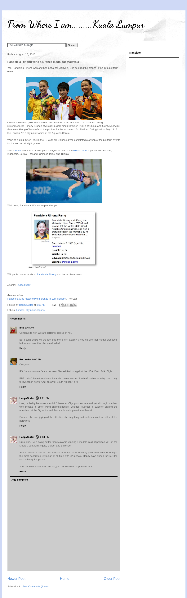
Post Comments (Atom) (35, 586)
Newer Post (16, 579)
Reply (23, 348)
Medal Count (80, 150)
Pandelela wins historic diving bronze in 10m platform (36, 298)
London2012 (23, 284)
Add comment (19, 479)
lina (22, 327)
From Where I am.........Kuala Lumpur (75, 24)
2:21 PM (44, 398)
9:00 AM (36, 359)
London (20, 310)
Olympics (31, 310)
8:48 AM (29, 327)
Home (64, 579)
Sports (41, 310)
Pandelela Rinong (46, 274)
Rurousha (25, 359)
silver (18, 150)
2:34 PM (44, 437)
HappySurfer (27, 398)
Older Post (112, 579)
